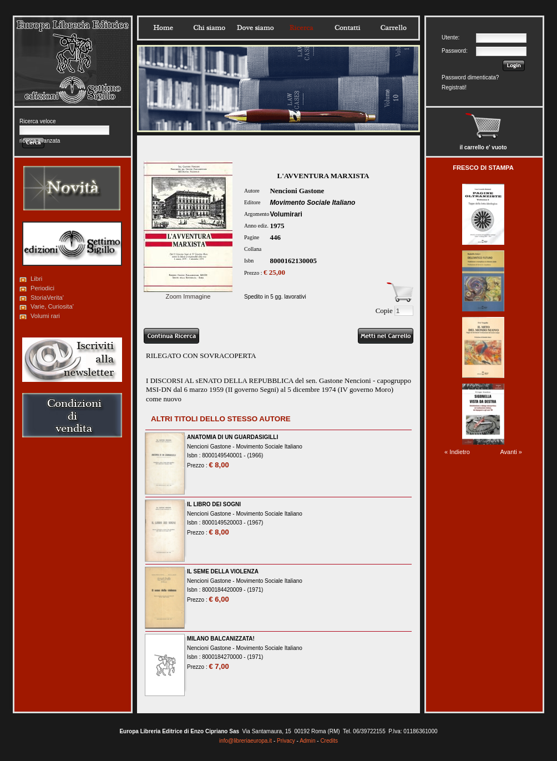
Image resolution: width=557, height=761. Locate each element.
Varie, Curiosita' (52, 306)
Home (163, 28)
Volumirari (286, 214)
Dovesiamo (255, 28)
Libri (36, 278)
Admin (307, 741)
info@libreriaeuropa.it (245, 741)
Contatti (347, 28)
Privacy (286, 741)
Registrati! (454, 87)
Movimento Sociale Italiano (312, 202)
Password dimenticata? (470, 77)
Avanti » (511, 451)
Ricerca (301, 28)
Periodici (42, 288)
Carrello (393, 28)
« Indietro (457, 451)
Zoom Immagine (188, 293)
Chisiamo (209, 28)
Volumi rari (45, 316)
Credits (329, 741)
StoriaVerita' (47, 297)
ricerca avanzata (39, 141)
